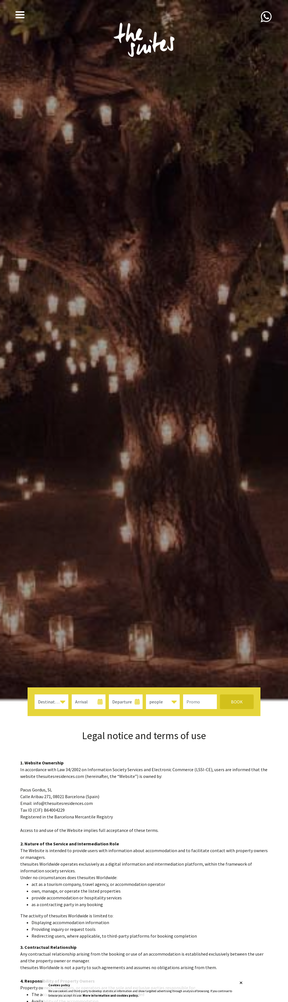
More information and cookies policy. (110, 996)
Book (237, 702)
